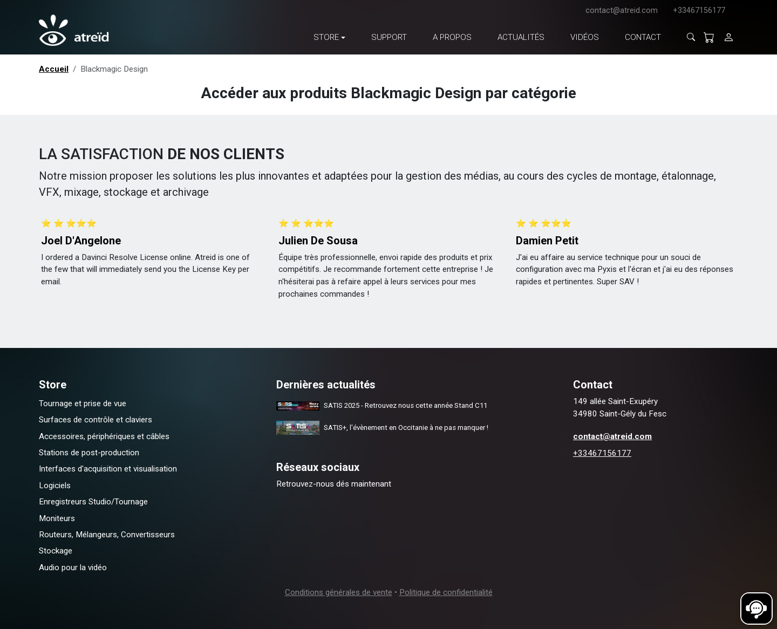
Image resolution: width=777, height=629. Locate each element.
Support (389, 37)
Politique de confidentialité (446, 592)
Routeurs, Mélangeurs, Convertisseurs (107, 534)
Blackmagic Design (114, 69)
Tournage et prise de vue (82, 403)
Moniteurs (57, 518)
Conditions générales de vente (338, 592)
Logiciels (55, 485)
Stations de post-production (89, 452)
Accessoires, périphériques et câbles (104, 436)
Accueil (54, 69)
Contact (643, 37)
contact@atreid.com (621, 10)
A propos (452, 37)
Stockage (55, 551)
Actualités (520, 37)
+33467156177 (699, 10)
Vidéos (584, 37)
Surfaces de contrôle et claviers (95, 420)
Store (326, 37)
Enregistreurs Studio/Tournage (93, 502)
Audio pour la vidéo (73, 567)
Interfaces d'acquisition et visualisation (108, 469)
